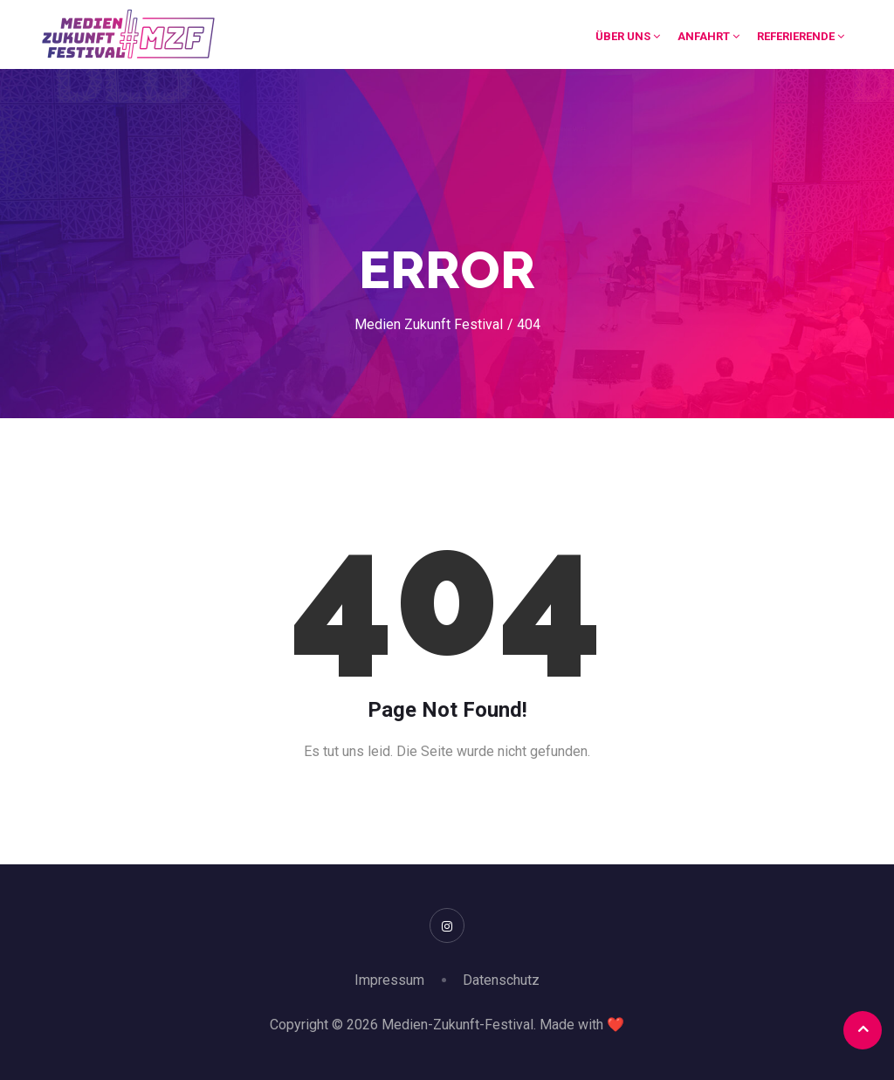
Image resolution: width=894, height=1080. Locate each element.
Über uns (627, 36)
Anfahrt (708, 36)
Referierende (800, 36)
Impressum (389, 980)
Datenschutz (501, 980)
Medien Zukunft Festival (428, 324)
